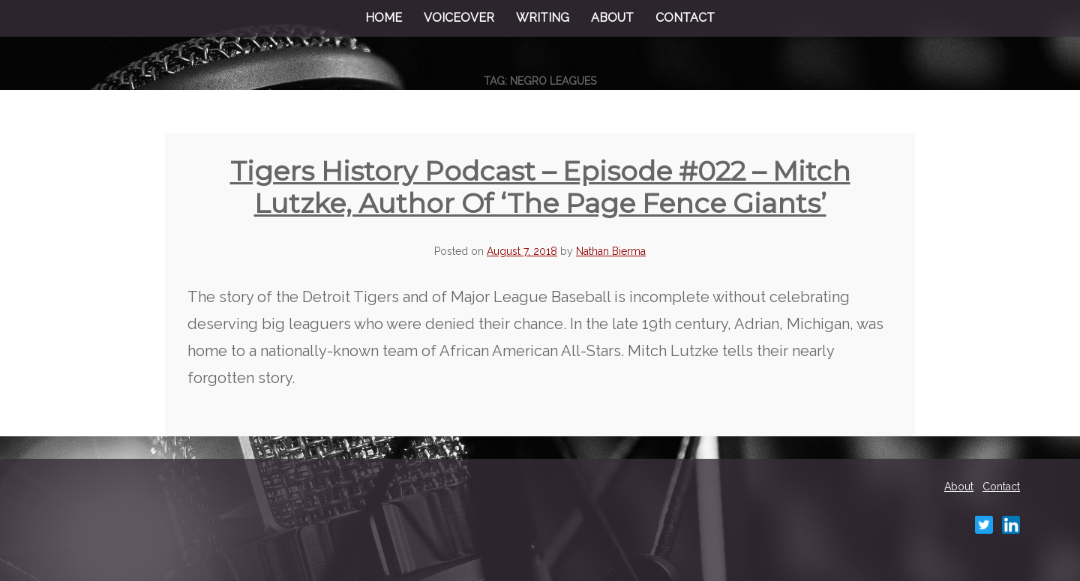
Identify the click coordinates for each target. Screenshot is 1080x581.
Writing (542, 17)
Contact (685, 17)
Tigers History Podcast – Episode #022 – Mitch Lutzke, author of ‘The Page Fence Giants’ (540, 187)
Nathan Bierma (611, 251)
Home (383, 17)
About (612, 17)
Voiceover (459, 17)
